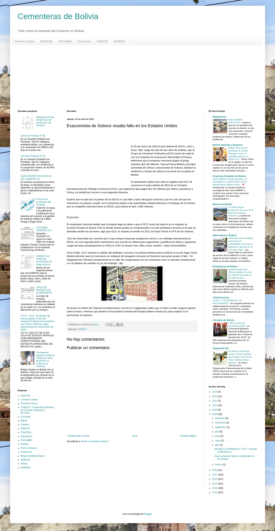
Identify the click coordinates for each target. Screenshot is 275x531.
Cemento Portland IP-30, (33, 135)
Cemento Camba (29, 399)
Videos (24, 463)
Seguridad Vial (221, 348)
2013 (215, 492)
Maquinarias (219, 116)
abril (217, 445)
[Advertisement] (132, 77)
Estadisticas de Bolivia (225, 266)
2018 (215, 470)
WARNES (119, 41)
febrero (219, 464)
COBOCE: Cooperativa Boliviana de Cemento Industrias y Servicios (37, 410)
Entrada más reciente (79, 435)
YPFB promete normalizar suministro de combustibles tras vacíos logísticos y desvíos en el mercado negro (241, 244)
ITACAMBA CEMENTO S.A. (44, 229)
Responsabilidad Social (32, 456)
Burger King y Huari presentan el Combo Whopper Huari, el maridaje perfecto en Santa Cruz (238, 153)
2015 (215, 483)
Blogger (148, 514)
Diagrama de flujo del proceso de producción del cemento (45, 121)
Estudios (25, 424)
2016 (215, 479)
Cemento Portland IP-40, (33, 156)
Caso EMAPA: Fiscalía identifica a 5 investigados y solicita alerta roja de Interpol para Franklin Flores (230, 182)
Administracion (221, 297)
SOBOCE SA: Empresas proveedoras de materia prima (44, 260)
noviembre (220, 422)
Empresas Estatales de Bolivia (229, 176)
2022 (215, 400)
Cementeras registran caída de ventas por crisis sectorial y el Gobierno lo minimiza (45, 359)
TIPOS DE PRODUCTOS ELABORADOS (44, 290)
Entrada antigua (188, 435)
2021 (215, 405)
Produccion (84, 41)
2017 (215, 474)
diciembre (220, 418)
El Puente (26, 417)
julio (217, 431)
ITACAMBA (65, 41)
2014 (215, 488)
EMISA (24, 420)
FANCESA (46, 41)
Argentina (25, 395)
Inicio (135, 435)
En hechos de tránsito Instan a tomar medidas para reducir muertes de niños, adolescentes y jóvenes (240, 357)
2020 (215, 409)
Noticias (25, 444)
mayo (218, 440)
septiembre (221, 427)
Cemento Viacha (24, 41)
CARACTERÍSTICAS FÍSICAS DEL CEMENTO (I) (36, 177)
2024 (215, 391)
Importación (27, 436)
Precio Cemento (29, 448)
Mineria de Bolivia (222, 204)
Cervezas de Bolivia (223, 320)
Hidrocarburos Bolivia (225, 235)
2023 (215, 396)
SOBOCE (102, 41)
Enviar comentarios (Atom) (94, 441)
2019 (215, 414)
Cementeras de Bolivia (58, 16)
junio (217, 436)
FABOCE (25, 428)
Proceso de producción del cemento (43, 202)
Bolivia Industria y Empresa (228, 145)
